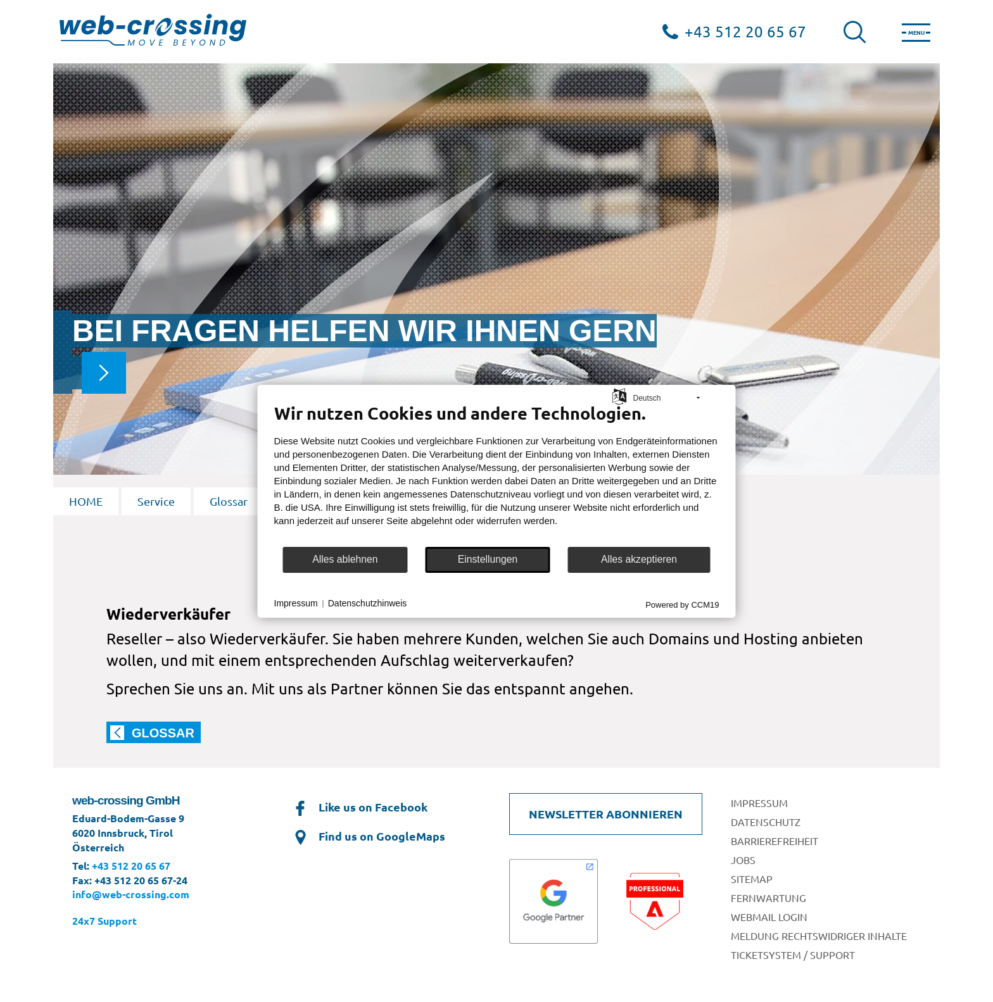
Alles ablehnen (344, 559)
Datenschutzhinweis (367, 603)
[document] (496, 473)
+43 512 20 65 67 (745, 31)
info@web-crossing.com (130, 894)
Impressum (296, 603)
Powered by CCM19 (682, 604)
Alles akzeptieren (639, 559)
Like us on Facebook (359, 806)
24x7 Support (104, 920)
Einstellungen (488, 559)
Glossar (229, 501)
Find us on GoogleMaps (368, 836)
